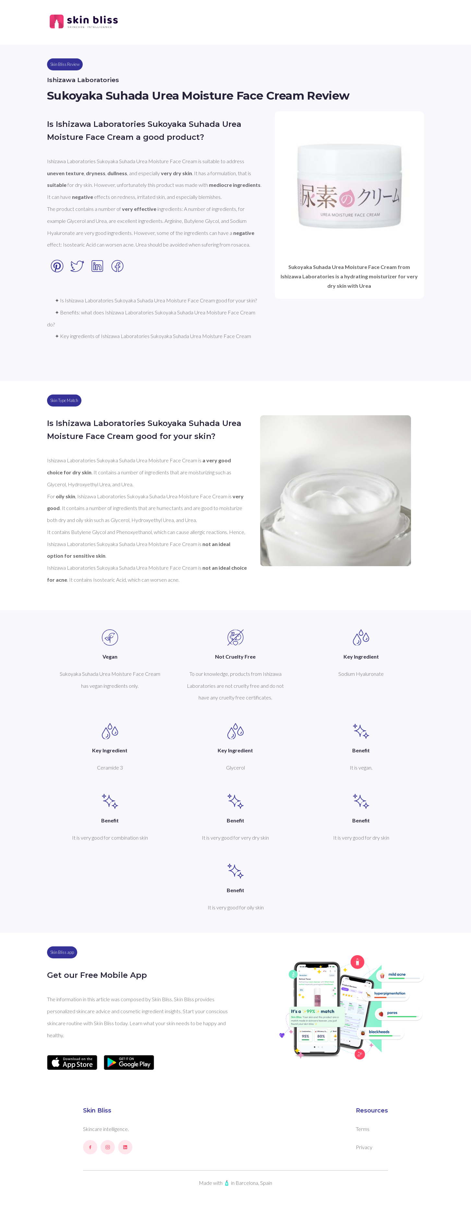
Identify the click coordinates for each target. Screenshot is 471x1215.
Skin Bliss (97, 1110)
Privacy (364, 1147)
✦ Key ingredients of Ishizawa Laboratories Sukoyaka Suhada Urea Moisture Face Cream (153, 336)
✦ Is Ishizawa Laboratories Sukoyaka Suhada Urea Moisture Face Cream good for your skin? (156, 300)
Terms (362, 1129)
